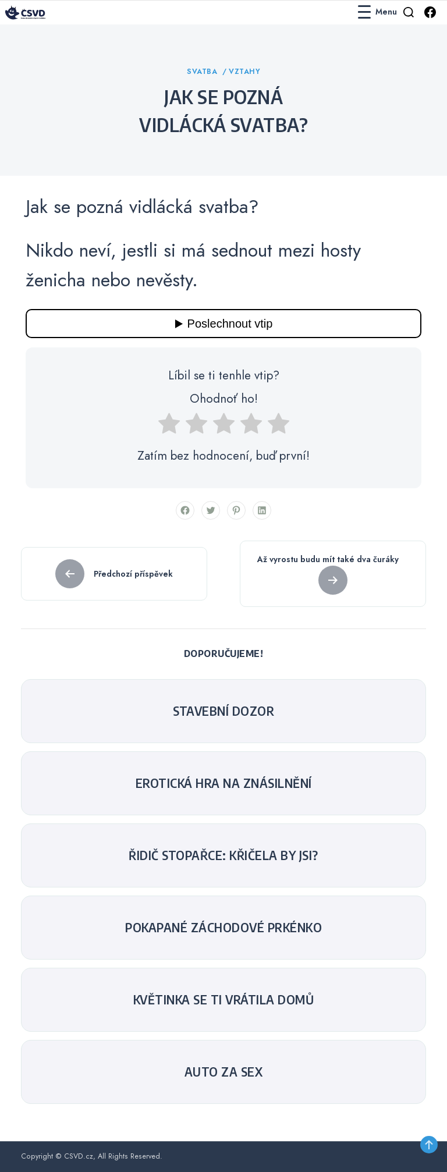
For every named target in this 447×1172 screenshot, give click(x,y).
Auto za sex (224, 1071)
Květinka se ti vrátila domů (223, 999)
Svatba (203, 71)
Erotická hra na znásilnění (224, 783)
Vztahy (244, 71)
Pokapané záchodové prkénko (223, 927)
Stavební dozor (223, 711)
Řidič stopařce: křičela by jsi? (223, 855)
